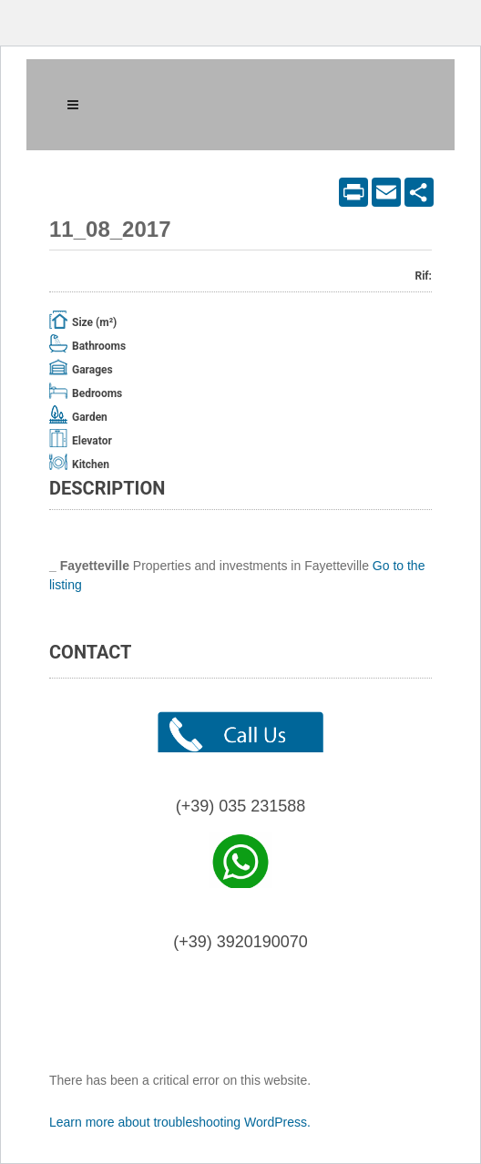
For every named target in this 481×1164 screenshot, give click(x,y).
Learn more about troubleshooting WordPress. (180, 1122)
